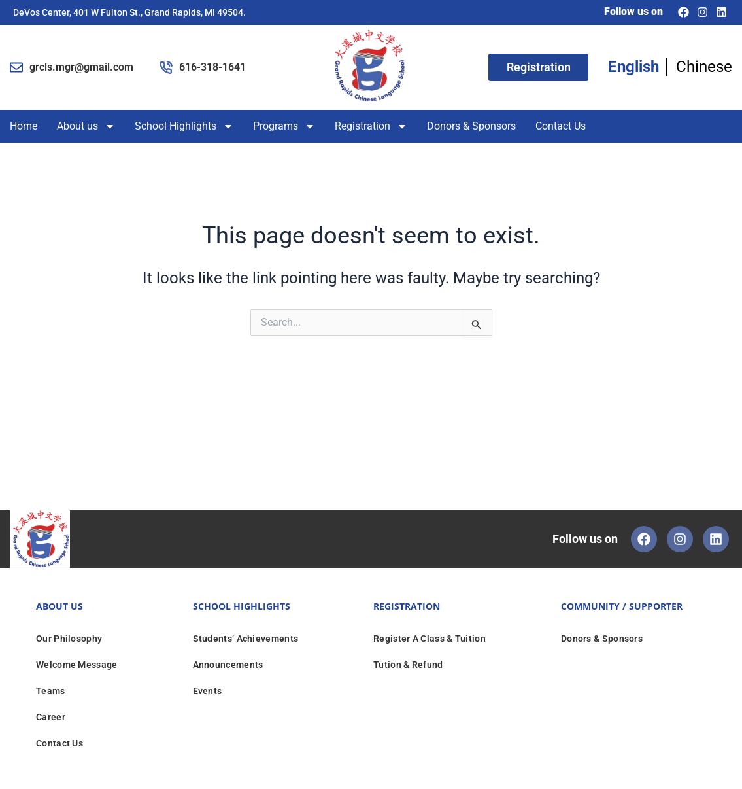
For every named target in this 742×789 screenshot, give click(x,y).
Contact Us (560, 126)
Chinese (704, 67)
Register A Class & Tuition (429, 638)
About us (86, 126)
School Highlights (184, 126)
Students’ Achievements (246, 638)
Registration (371, 126)
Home (23, 126)
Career (50, 717)
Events (207, 691)
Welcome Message (77, 664)
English (633, 67)
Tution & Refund (408, 664)
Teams (50, 691)
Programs (284, 126)
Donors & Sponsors (471, 126)
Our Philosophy (69, 638)
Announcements (228, 664)
